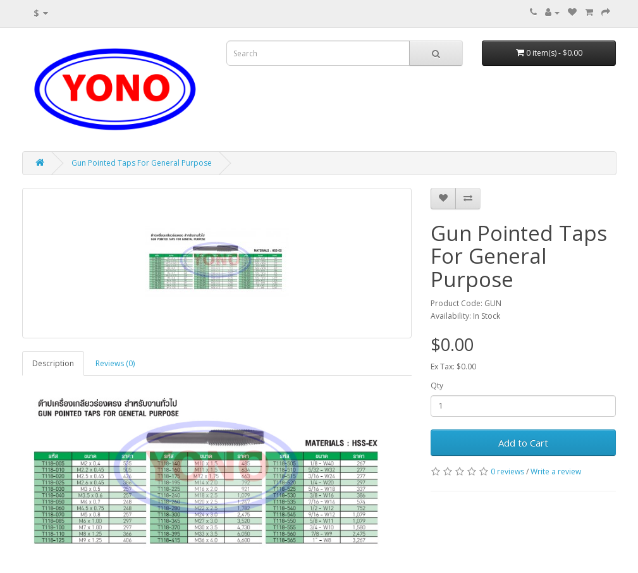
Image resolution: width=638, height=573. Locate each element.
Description (53, 363)
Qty (437, 385)
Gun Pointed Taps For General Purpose (141, 162)
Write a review (556, 471)
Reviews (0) (115, 363)
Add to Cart (523, 442)
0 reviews (507, 471)
